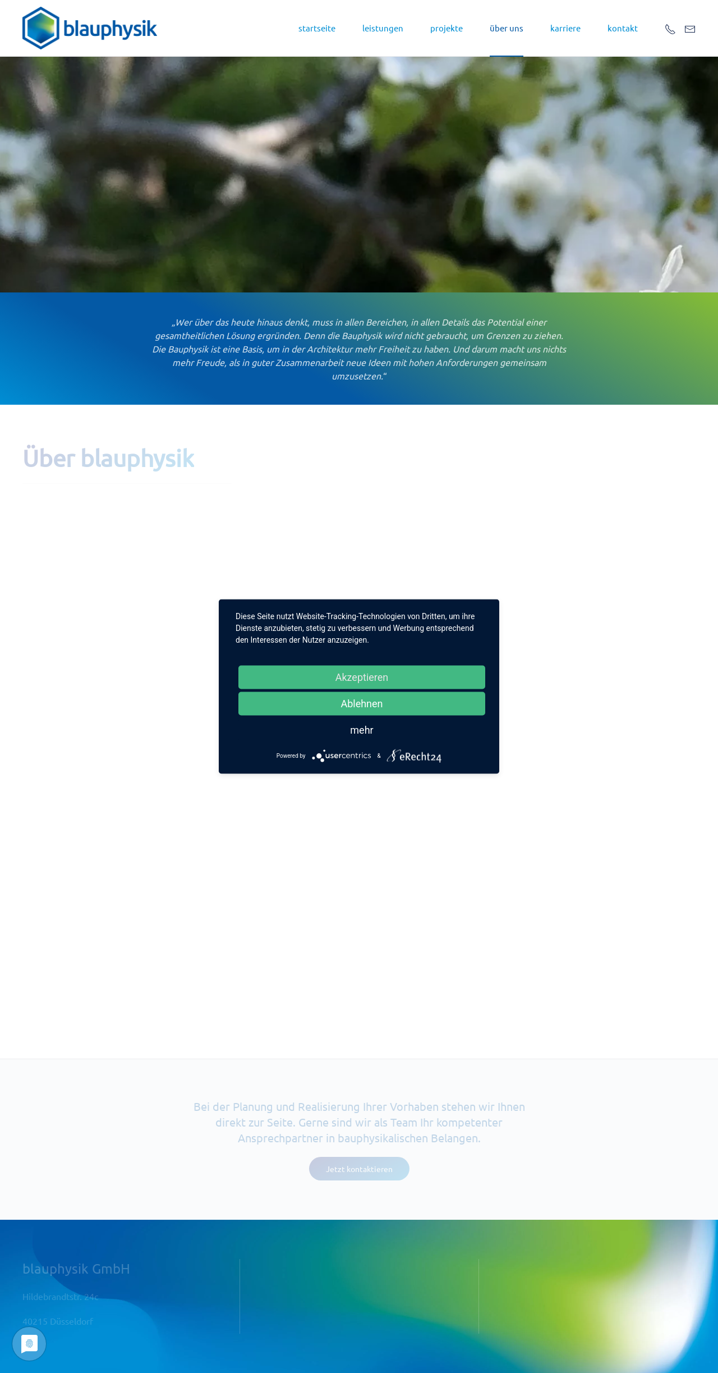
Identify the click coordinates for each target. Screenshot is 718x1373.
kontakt (622, 27)
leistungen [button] (382, 27)
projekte (446, 27)
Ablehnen (361, 704)
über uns (506, 27)
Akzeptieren (362, 677)
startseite (316, 27)
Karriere (565, 27)
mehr (361, 730)
